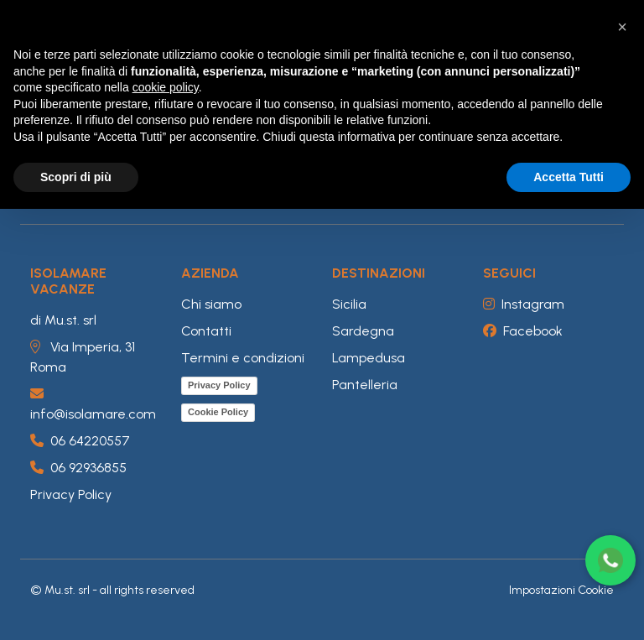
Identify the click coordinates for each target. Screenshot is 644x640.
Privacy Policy (71, 494)
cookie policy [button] (165, 87)
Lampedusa (368, 358)
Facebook (523, 331)
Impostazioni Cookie (561, 590)
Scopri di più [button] (76, 177)
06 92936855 (78, 468)
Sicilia (349, 304)
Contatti (206, 331)
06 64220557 (80, 441)
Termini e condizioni (242, 358)
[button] (622, 26)
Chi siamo (211, 304)
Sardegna (363, 331)
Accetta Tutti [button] (568, 177)
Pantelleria (364, 385)
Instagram (523, 304)
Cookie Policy (218, 412)
